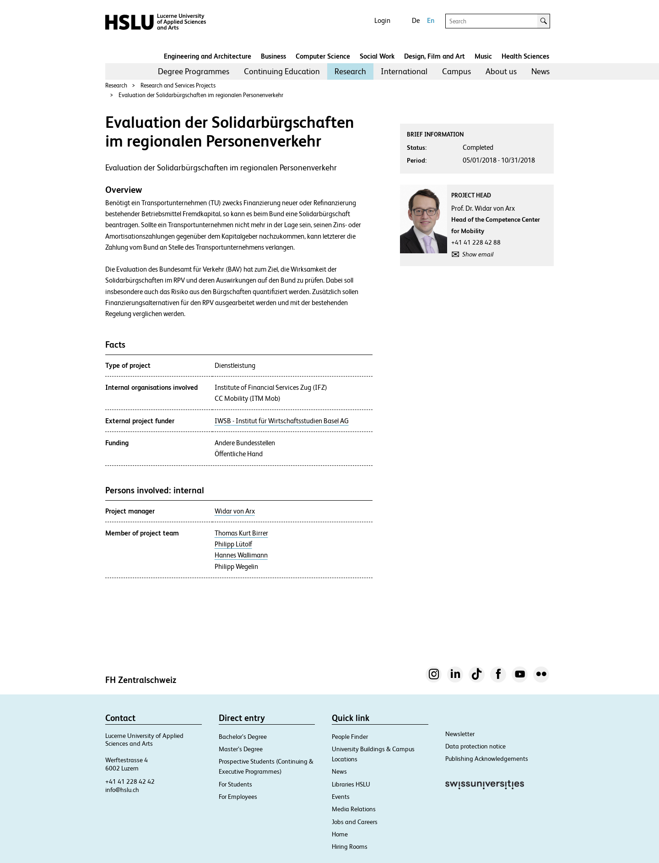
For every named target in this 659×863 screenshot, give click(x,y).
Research (350, 71)
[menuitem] (194, 71)
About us (501, 71)
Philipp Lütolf (233, 544)
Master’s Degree (241, 749)
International (404, 71)
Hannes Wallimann (241, 555)
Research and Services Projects (178, 85)
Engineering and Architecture (207, 56)
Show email (477, 254)
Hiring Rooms (349, 846)
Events (341, 796)
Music (483, 56)
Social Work (377, 56)
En (430, 20)
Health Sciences (525, 56)
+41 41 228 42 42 (130, 781)
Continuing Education (282, 71)
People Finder (350, 736)
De (416, 20)
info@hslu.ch (122, 789)
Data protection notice (475, 746)
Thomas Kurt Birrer (241, 533)
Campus (456, 71)
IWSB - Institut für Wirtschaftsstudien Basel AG (282, 421)
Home (340, 834)
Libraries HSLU (351, 784)
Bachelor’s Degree (243, 736)
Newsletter (460, 733)
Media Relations (354, 809)
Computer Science (323, 56)
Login (382, 20)
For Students (235, 784)
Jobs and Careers (355, 821)
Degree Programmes (193, 71)
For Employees (238, 796)
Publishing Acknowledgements (486, 758)
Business (273, 56)
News (540, 71)
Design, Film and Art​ (434, 56)
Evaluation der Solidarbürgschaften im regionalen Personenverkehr (201, 95)
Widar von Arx (235, 511)
